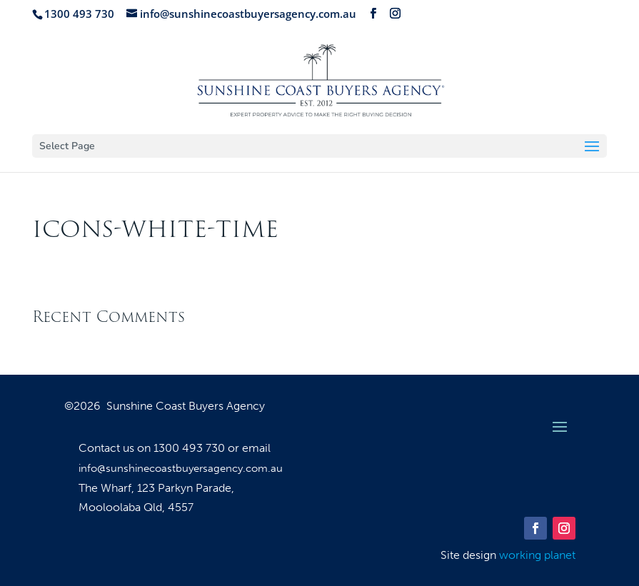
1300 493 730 (191, 448)
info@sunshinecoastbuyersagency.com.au (181, 468)
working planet (537, 555)
